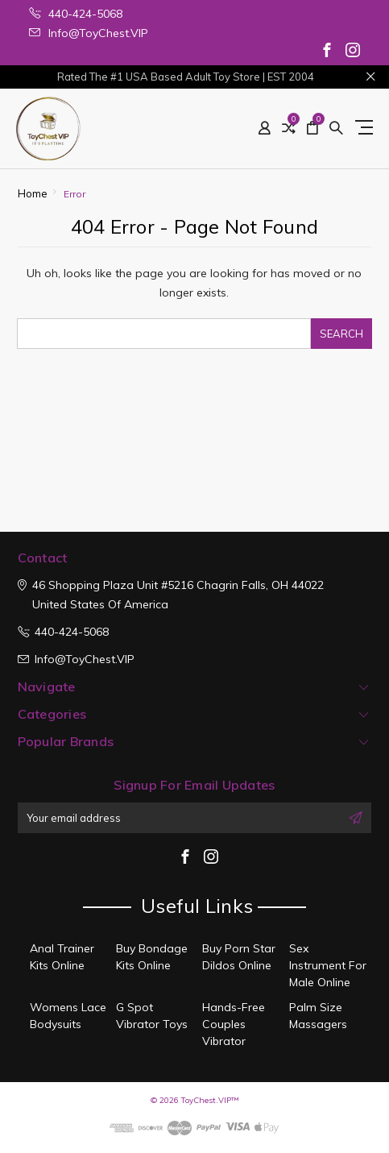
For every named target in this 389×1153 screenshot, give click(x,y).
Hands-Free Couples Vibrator (233, 1024)
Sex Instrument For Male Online (327, 965)
